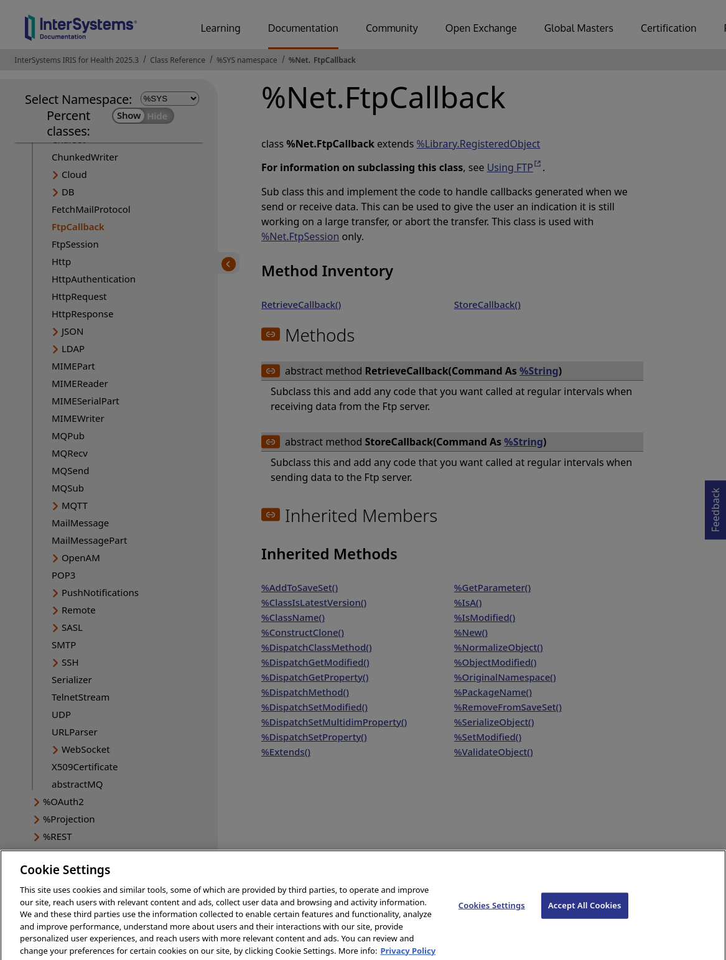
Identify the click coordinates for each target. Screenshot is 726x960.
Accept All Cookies (584, 911)
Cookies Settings (491, 911)
